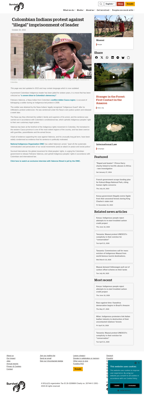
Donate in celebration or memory (86, 358)
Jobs (8, 361)
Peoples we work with (122, 10)
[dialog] (125, 377)
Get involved (103, 10)
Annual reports (12, 364)
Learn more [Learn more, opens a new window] (114, 381)
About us (90, 10)
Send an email (45, 358)
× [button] (139, 363)
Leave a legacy (79, 356)
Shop (120, 4)
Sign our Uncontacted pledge (51, 361)
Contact (10, 369)
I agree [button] (116, 386)
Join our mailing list (47, 356)
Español (109, 358)
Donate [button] (130, 4)
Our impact (11, 358)
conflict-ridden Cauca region (63, 100)
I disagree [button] (132, 386)
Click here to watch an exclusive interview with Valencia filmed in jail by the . (46, 161)
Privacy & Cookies (14, 366)
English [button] (109, 4)
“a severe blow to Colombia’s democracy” (38, 95)
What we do (68, 10)
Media (80, 10)
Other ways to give (80, 361)
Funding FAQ (78, 364)
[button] (100, 4)
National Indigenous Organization (27, 144)
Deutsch (109, 356)
